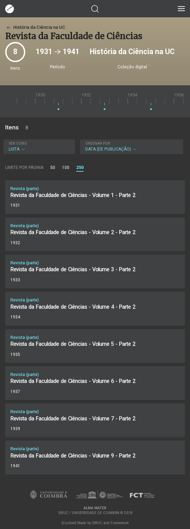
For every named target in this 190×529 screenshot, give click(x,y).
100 (65, 167)
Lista (38, 146)
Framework (120, 523)
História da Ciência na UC (35, 27)
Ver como (18, 143)
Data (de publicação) (130, 146)
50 (52, 167)
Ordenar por (97, 143)
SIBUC (97, 523)
